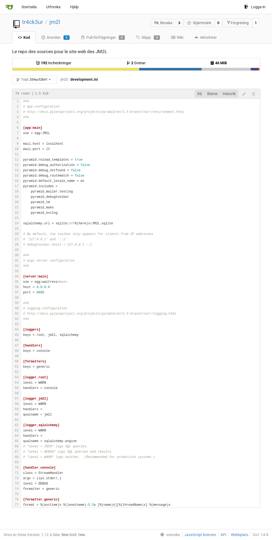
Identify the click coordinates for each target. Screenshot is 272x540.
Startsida (29, 7)
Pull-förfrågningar (103, 37)
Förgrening (238, 22)
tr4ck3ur (32, 22)
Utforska (53, 7)
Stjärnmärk (199, 23)
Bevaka (163, 23)
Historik (229, 94)
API (223, 535)
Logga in (255, 7)
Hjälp (74, 7)
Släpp (148, 37)
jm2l (54, 22)
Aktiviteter (205, 37)
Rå (199, 94)
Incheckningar (53, 63)
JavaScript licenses (200, 535)
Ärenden (55, 37)
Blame (212, 94)
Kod (24, 37)
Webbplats (239, 535)
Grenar (136, 63)
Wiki (177, 37)
